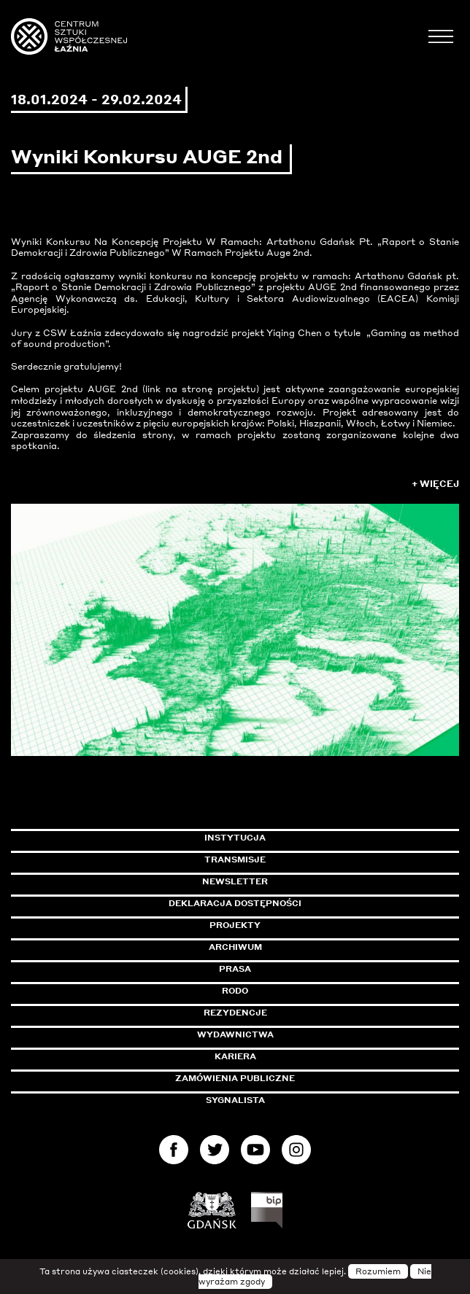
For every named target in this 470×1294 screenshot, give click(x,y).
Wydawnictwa (235, 1034)
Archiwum (235, 947)
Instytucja (235, 838)
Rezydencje (235, 1012)
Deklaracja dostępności (235, 903)
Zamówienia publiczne (268, 1078)
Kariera (235, 1056)
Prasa (235, 969)
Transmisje (297, 859)
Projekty (235, 925)
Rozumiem (378, 1271)
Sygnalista (235, 1100)
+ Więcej (435, 483)
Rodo (235, 991)
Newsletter (235, 881)
